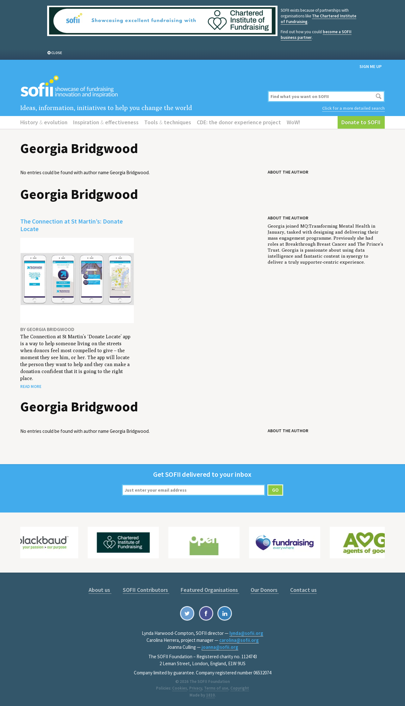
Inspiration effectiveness (106, 122)
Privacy (195, 688)
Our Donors (265, 589)
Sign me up (370, 66)
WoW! (293, 122)
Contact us (303, 589)
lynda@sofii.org (246, 633)
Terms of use (216, 688)
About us (100, 589)
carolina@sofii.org (239, 640)
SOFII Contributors (146, 589)
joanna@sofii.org (220, 647)
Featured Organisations (210, 589)
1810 (210, 695)
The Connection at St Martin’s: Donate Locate (71, 225)
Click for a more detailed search (353, 108)
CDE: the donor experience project (239, 122)
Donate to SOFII (361, 122)
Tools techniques (167, 122)
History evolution (43, 122)
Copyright (239, 688)
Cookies (179, 688)
